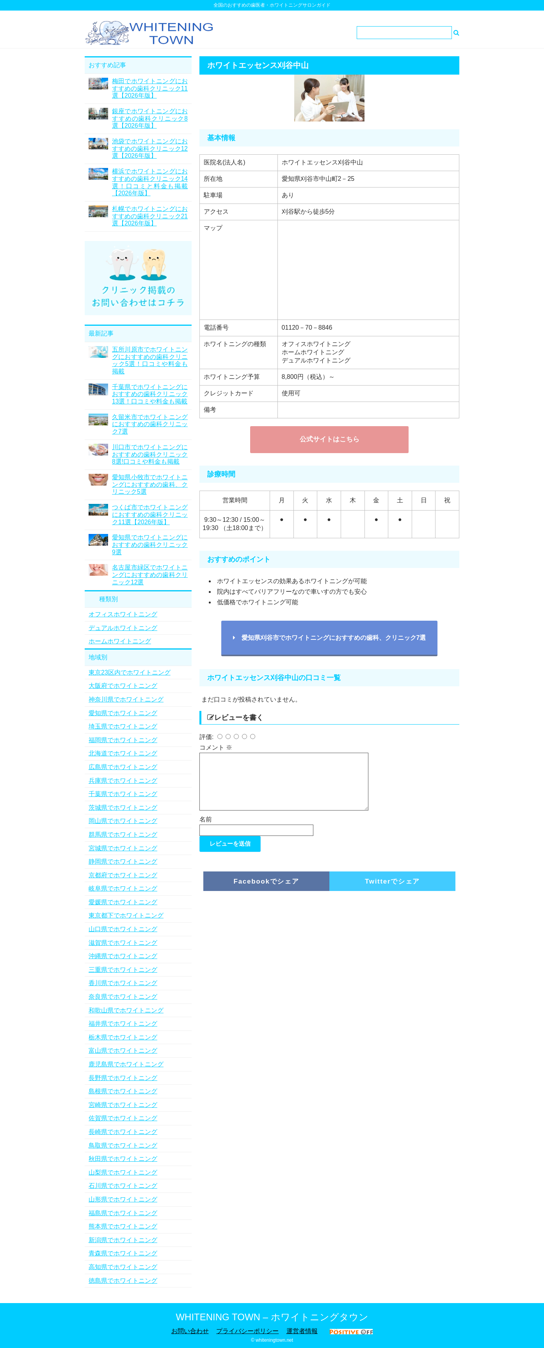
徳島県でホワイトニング (123, 1280)
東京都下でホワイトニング (126, 915)
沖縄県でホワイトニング (123, 956)
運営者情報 (302, 1331)
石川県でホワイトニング (123, 1185)
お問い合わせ (190, 1331)
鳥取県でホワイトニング (123, 1145)
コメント (215, 747)
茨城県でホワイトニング (123, 807)
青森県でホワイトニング (123, 1253)
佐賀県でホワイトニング (123, 1118)
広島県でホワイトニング (123, 767)
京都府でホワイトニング (123, 875)
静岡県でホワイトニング (123, 861)
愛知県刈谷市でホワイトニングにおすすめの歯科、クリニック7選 (329, 637)
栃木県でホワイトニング (123, 1037)
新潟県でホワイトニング (123, 1240)
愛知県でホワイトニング (123, 713)
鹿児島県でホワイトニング (126, 1064)
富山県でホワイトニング (123, 1050)
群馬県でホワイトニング (123, 834)
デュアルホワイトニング (123, 628)
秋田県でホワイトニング (123, 1158)
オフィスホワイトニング (123, 614)
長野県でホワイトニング (123, 1078)
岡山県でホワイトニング (123, 821)
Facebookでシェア (266, 891)
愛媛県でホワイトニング (123, 902)
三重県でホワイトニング (123, 969)
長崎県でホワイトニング (123, 1131)
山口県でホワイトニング (123, 929)
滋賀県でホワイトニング (123, 942)
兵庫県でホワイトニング (123, 780)
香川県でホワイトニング (123, 983)
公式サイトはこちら (329, 439)
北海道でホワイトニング (123, 753)
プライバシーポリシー (247, 1331)
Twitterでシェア (392, 891)
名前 (205, 828)
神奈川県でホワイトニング (126, 699)
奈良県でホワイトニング (123, 996)
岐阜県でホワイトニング (123, 888)
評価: (207, 737)
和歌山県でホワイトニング (126, 1010)
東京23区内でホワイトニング (130, 672)
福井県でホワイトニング (123, 1023)
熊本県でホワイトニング (123, 1226)
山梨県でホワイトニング (123, 1172)
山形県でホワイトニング (123, 1199)
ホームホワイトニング (120, 641)
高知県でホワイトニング (123, 1267)
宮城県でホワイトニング (123, 848)
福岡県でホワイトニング (123, 740)
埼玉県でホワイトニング (123, 726)
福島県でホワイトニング (123, 1213)
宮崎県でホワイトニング (123, 1105)
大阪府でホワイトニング (123, 685)
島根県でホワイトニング (123, 1091)
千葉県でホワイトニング (123, 794)
